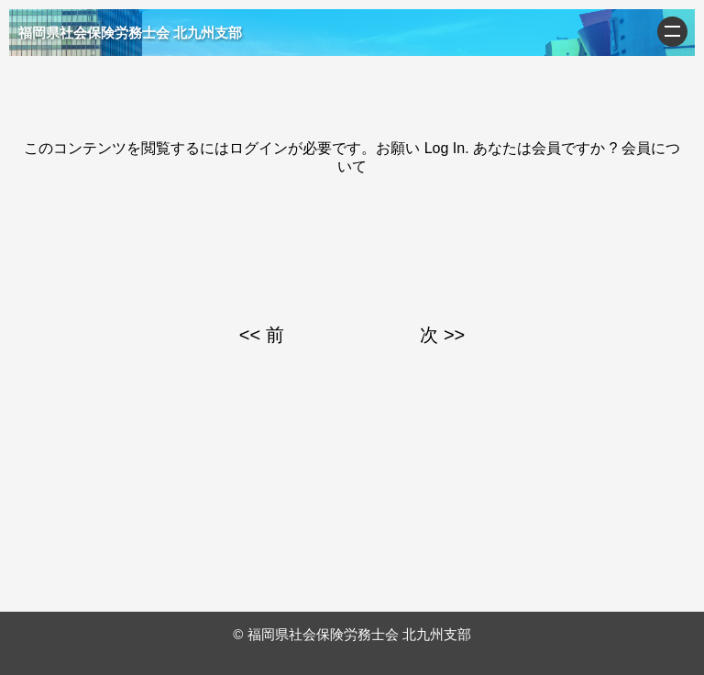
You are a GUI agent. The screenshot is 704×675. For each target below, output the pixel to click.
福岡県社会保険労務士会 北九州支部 (130, 32)
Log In (444, 148)
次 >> (442, 335)
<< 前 (261, 335)
